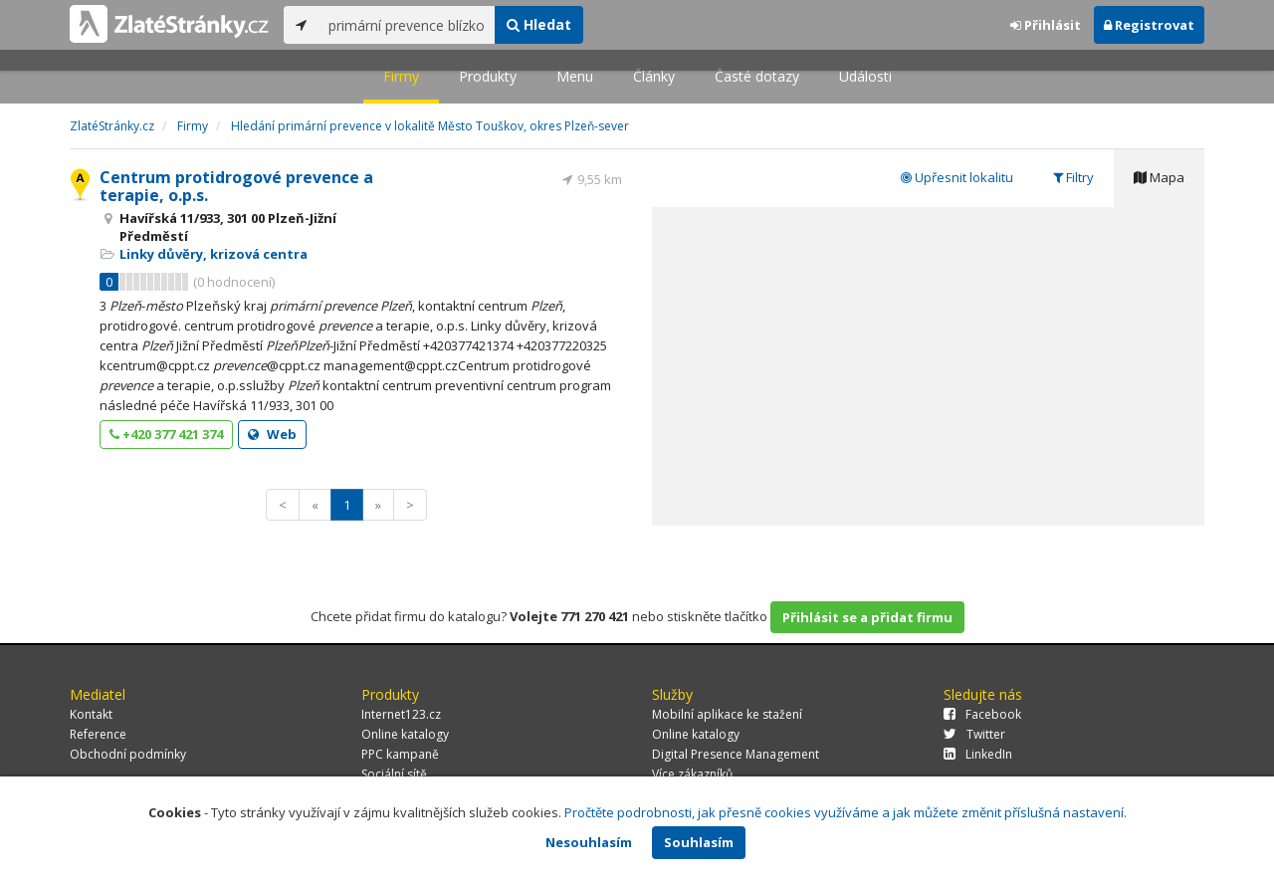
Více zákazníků (692, 774)
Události (865, 76)
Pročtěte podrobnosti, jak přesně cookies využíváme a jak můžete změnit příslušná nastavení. (845, 812)
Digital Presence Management (735, 754)
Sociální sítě (394, 774)
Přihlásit (1045, 25)
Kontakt (91, 714)
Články (654, 76)
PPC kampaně (400, 754)
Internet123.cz (401, 714)
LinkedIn (978, 754)
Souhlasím (699, 842)
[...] (407, 25)
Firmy (401, 76)
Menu (574, 76)
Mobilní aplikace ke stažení (727, 714)
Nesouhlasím (588, 842)
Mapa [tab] (1159, 177)
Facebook (982, 714)
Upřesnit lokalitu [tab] (957, 177)
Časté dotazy (757, 76)
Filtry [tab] (1073, 177)
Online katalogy (405, 734)
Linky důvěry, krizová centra (213, 254)
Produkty (488, 76)
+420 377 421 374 (166, 434)
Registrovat (1149, 25)
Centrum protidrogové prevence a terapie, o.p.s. (236, 186)
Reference (98, 734)
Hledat (539, 24)
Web (272, 434)
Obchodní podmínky (128, 754)
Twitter (974, 734)
